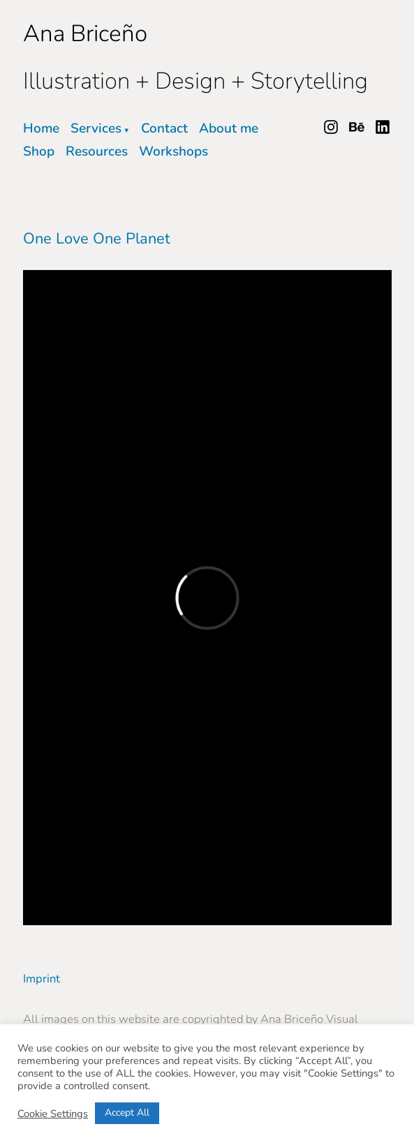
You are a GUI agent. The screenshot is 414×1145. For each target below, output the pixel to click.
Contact (164, 128)
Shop (38, 151)
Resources (97, 151)
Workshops (173, 151)
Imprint (41, 979)
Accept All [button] (127, 1112)
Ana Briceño (85, 33)
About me (228, 128)
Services (96, 128)
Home (41, 128)
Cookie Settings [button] (52, 1113)
